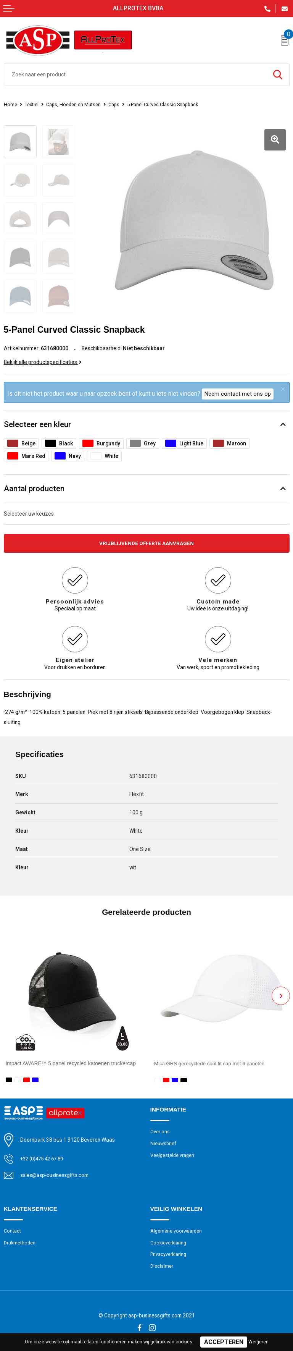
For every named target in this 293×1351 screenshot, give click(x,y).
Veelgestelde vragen (172, 1153)
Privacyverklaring (168, 1253)
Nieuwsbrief (163, 1141)
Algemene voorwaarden (176, 1228)
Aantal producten (34, 485)
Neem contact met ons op (237, 390)
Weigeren (258, 1342)
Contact (12, 1228)
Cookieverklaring (169, 1240)
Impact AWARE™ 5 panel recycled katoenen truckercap (71, 1061)
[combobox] (135, 74)
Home (10, 104)
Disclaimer (162, 1265)
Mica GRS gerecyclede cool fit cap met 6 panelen (212, 1061)
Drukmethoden (20, 1240)
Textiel (32, 104)
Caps (116, 104)
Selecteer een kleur (37, 421)
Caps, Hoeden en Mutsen (75, 104)
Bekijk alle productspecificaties (43, 359)
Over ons (160, 1129)
